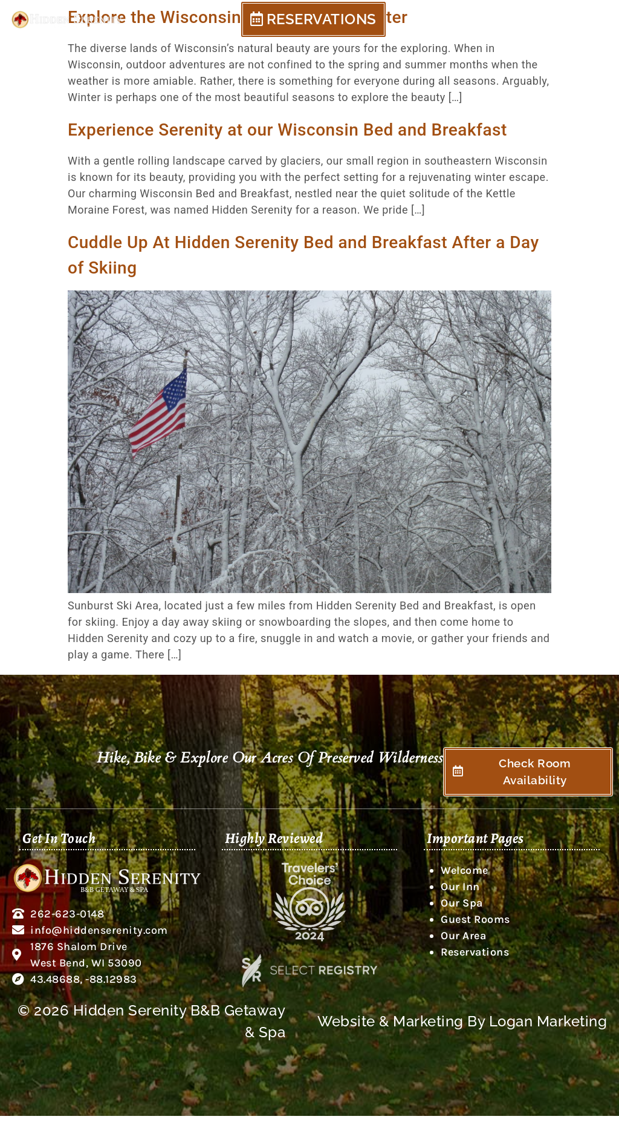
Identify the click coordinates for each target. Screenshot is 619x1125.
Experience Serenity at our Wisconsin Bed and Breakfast (287, 130)
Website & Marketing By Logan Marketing (462, 1030)
